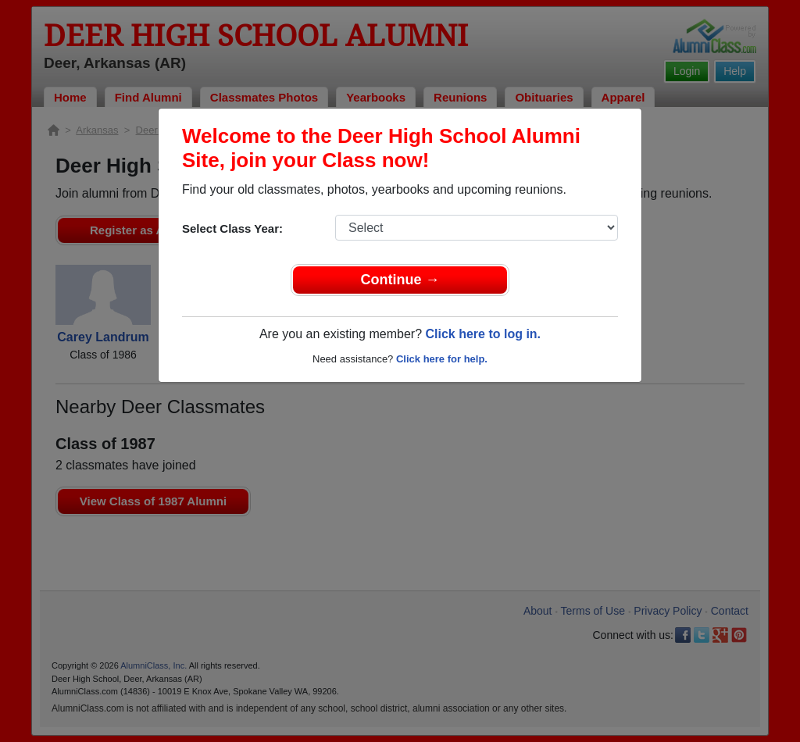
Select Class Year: (232, 228)
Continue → (400, 279)
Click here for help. (442, 359)
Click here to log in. (483, 334)
